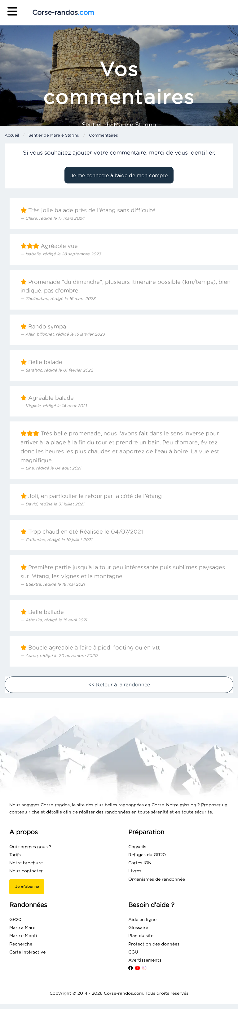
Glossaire (138, 927)
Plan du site (140, 935)
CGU (133, 952)
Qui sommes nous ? (30, 846)
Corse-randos (63, 12)
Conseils (137, 846)
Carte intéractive (27, 952)
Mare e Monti (23, 935)
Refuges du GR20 (147, 854)
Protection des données (153, 943)
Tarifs (15, 854)
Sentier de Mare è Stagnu (54, 135)
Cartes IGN (140, 862)
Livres (134, 870)
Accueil (12, 135)
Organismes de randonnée (156, 879)
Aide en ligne (142, 919)
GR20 (15, 919)
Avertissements (144, 960)
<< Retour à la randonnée (119, 684)
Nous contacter (26, 870)
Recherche (20, 943)
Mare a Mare (22, 927)
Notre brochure (26, 862)
